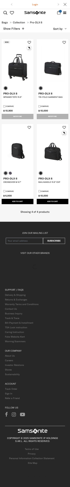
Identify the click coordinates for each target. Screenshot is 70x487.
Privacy (32, 453)
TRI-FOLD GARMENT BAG (50, 97)
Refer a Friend (12, 398)
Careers (9, 360)
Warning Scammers (15, 341)
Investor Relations (14, 365)
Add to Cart (17, 201)
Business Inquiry (13, 313)
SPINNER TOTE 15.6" (12, 97)
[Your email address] (24, 241)
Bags (5, 22)
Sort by (58, 29)
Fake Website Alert (15, 336)
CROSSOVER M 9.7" (12, 182)
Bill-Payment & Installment (19, 322)
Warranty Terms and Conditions (22, 304)
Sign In (8, 393)
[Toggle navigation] (65, 13)
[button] (11, 4)
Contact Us (11, 308)
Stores (8, 369)
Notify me (17, 116)
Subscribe (54, 240)
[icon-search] (5, 13)
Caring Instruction (14, 332)
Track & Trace (12, 318)
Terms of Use (32, 449)
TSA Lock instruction (16, 327)
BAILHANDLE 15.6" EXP (49, 182)
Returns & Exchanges (16, 299)
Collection (19, 22)
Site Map (32, 462)
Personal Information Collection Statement (31, 458)
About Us (10, 355)
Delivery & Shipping (15, 294)
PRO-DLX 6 (10, 93)
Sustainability (12, 374)
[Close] (65, 4)
